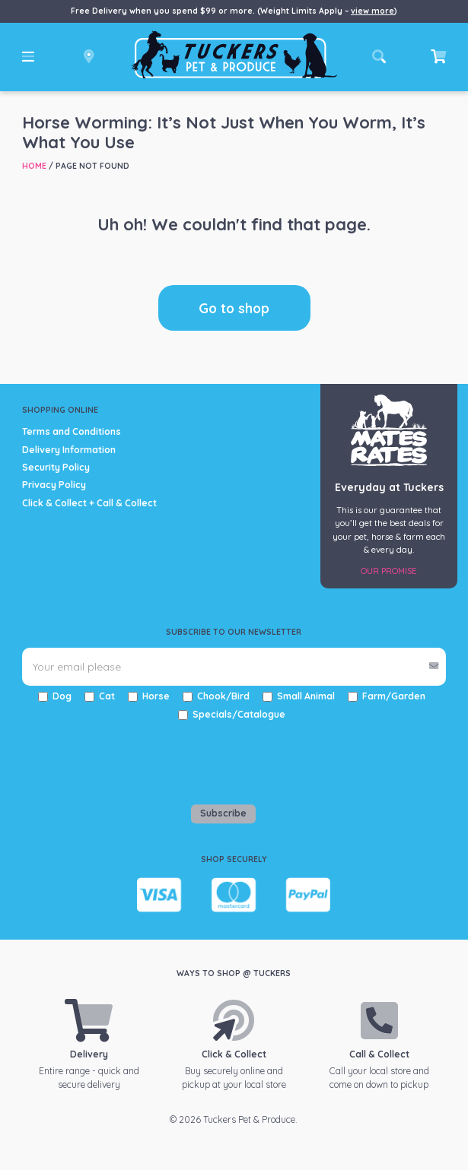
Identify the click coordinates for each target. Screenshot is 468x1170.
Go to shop (234, 308)
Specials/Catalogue (239, 714)
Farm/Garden (393, 696)
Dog (62, 696)
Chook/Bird (223, 696)
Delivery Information (69, 449)
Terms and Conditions (71, 431)
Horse (156, 696)
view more (372, 10)
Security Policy (56, 467)
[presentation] (111, 759)
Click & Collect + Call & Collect (89, 503)
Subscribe (223, 813)
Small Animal (306, 696)
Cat (107, 696)
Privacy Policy (54, 484)
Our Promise (389, 571)
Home (34, 165)
